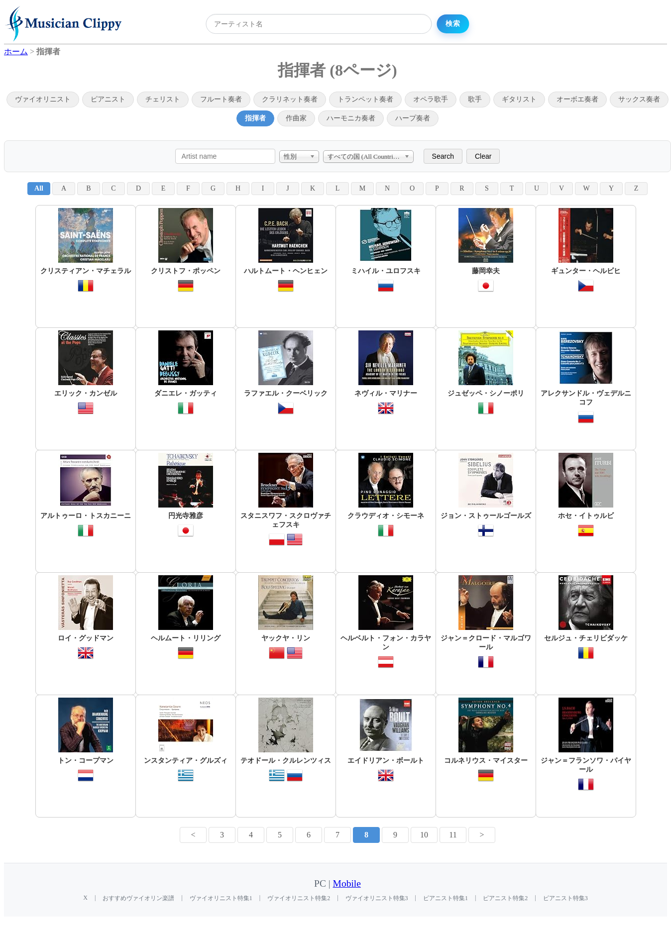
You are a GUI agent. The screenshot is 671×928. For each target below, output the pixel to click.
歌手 (475, 99)
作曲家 (296, 118)
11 (452, 834)
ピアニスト (108, 99)
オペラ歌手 (430, 99)
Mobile (347, 883)
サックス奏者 (639, 99)
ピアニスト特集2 (505, 898)
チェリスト (162, 99)
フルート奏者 (221, 99)
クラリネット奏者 (290, 99)
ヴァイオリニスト (43, 99)
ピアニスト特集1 (445, 898)
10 (424, 834)
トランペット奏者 (365, 99)
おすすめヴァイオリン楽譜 (138, 898)
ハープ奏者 (412, 118)
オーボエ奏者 (577, 99)
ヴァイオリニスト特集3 (376, 898)
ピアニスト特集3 (565, 898)
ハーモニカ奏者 (351, 118)
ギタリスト (519, 99)
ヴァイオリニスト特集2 (298, 898)
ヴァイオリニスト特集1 (221, 898)
